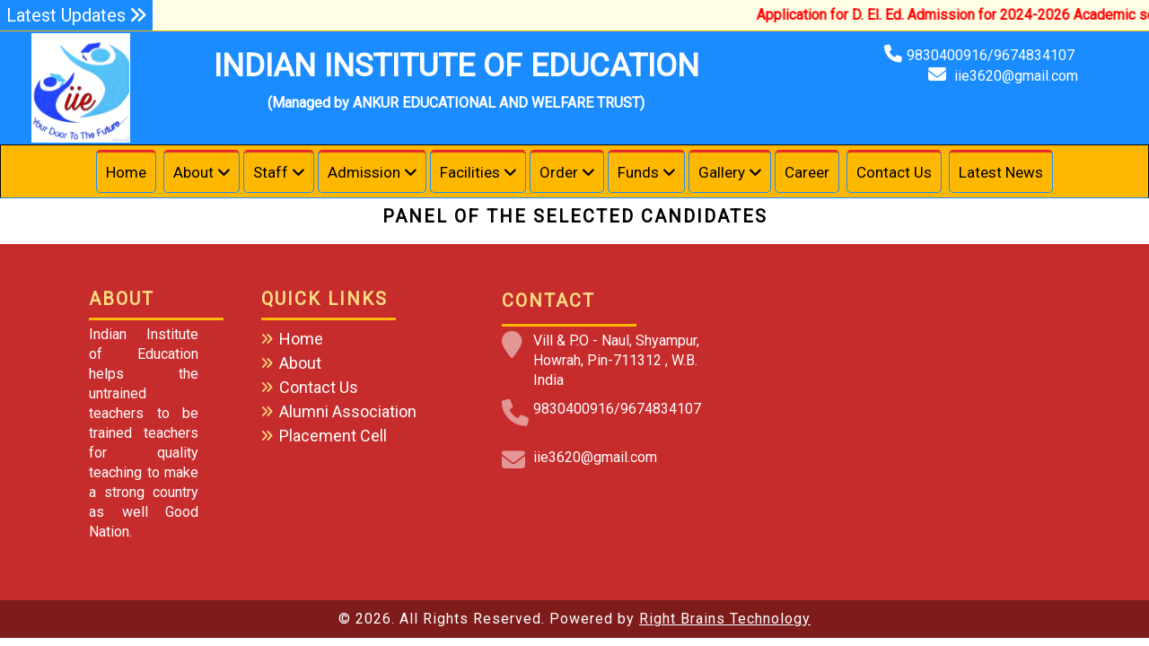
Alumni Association (348, 411)
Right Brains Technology (725, 618)
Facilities (470, 172)
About (193, 172)
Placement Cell (333, 435)
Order (558, 172)
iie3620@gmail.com (1016, 75)
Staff (270, 172)
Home (126, 172)
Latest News (1001, 172)
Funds (638, 172)
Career (807, 172)
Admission (364, 172)
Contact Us (894, 172)
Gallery (721, 172)
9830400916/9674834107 (992, 55)
